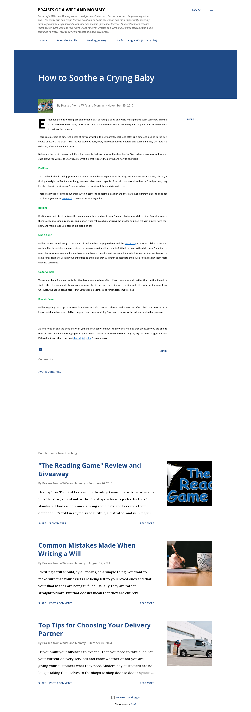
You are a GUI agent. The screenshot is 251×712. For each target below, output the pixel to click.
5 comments (57, 523)
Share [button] (190, 119)
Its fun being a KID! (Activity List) (135, 40)
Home (41, 40)
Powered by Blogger (125, 697)
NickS (133, 704)
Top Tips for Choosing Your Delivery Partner (94, 629)
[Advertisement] (97, 407)
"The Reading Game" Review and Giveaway (89, 469)
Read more (147, 523)
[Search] (196, 10)
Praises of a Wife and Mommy (71, 10)
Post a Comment (49, 371)
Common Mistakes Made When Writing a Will (87, 549)
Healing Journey (95, 40)
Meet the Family (65, 40)
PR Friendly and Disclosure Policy (184, 40)
